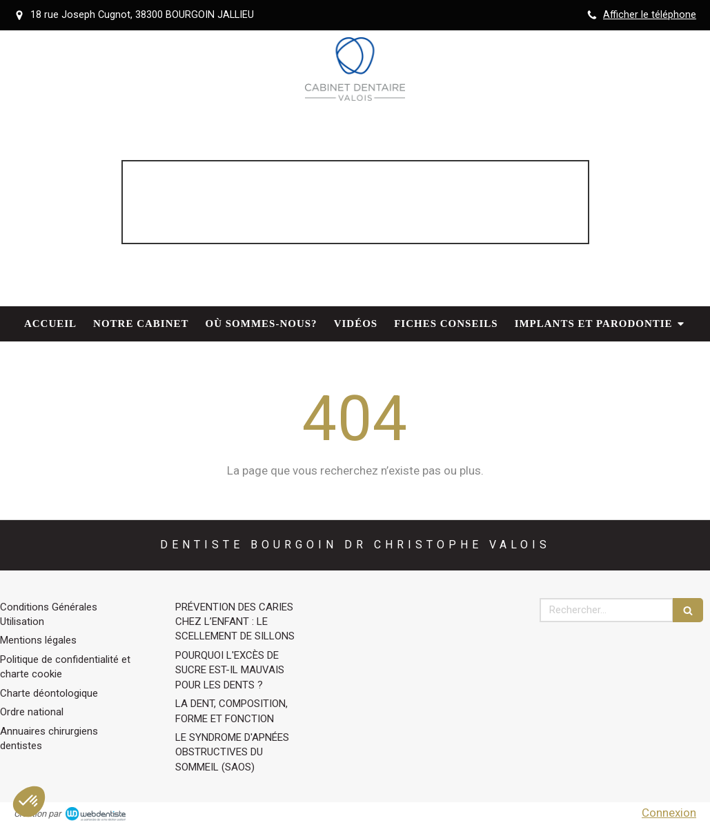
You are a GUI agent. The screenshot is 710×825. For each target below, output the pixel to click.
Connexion (669, 812)
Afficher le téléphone (649, 15)
